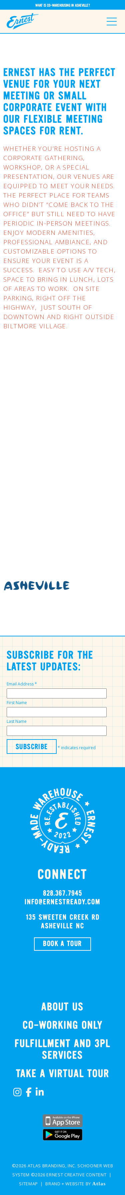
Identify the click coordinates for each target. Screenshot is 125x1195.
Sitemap (28, 1184)
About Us (62, 1007)
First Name (17, 702)
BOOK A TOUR (62, 944)
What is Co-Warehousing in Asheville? (62, 5)
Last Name (17, 721)
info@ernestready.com (62, 902)
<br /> (62, 453)
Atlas (99, 1183)
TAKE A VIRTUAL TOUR (62, 1074)
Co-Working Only (63, 1025)
